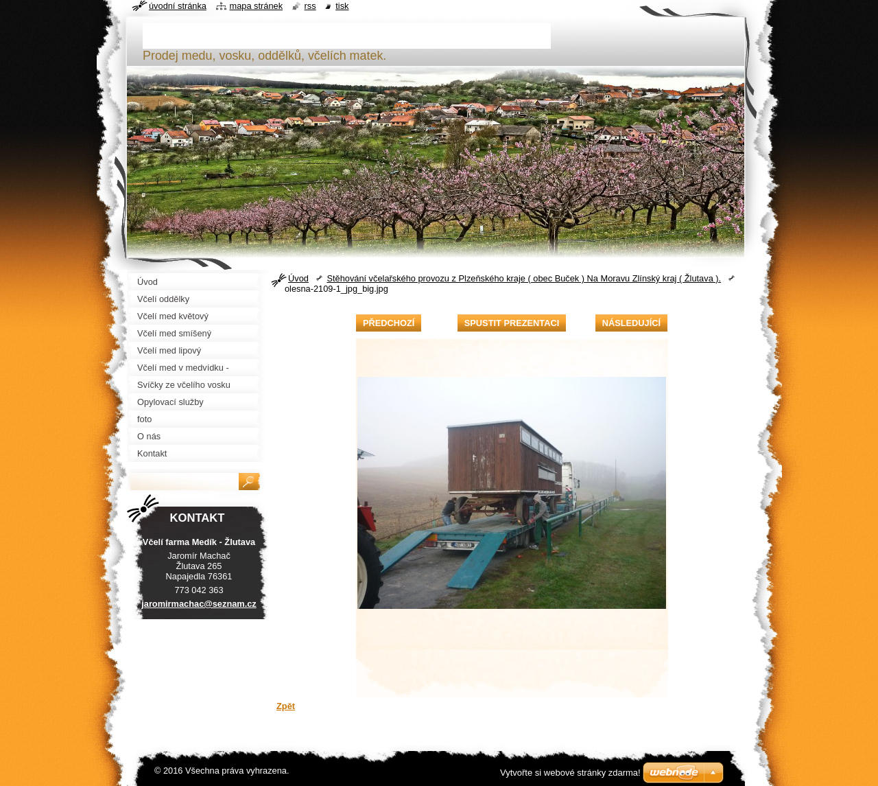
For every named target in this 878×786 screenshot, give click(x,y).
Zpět (285, 706)
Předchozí (388, 323)
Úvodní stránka (177, 6)
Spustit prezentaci (511, 323)
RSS (310, 6)
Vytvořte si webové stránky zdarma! (570, 772)
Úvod (298, 278)
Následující (631, 323)
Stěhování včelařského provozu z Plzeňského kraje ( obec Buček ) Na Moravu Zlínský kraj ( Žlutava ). (524, 278)
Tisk (341, 6)
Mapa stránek (256, 6)
